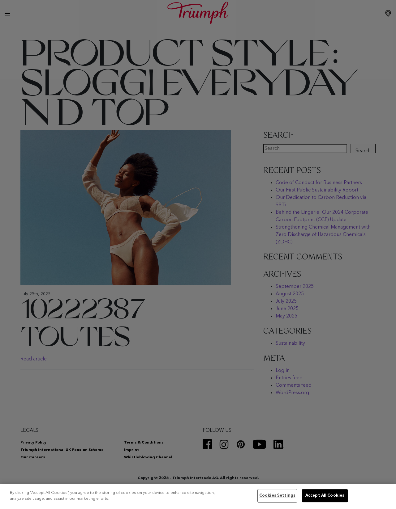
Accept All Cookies (324, 496)
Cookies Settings (277, 496)
